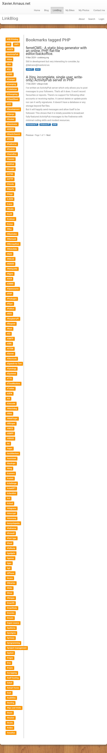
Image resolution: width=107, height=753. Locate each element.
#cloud (10, 503)
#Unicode (11, 403)
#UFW (9, 393)
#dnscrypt (11, 513)
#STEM (10, 349)
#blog (9, 468)
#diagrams (11, 508)
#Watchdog (12, 408)
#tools (10, 713)
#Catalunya (12, 89)
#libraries (11, 583)
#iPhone (10, 573)
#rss (9, 663)
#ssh (9, 693)
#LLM (9, 214)
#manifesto (12, 608)
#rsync (10, 668)
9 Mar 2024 (31, 57)
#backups (11, 463)
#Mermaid (11, 239)
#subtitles (11, 698)
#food (9, 543)
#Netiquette (12, 269)
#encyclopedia (13, 523)
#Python (10, 309)
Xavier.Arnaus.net (16, 3)
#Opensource (13, 289)
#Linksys (11, 219)
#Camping (11, 84)
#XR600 (10, 438)
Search (91, 19)
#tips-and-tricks (14, 708)
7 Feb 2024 (31, 84)
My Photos (84, 10)
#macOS (10, 603)
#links (9, 588)
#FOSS (10, 139)
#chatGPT (11, 488)
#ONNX (10, 284)
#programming (13, 643)
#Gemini (10, 159)
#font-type (11, 538)
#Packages (12, 299)
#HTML (10, 174)
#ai (8, 443)
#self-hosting (13, 678)
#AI (8, 44)
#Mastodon (12, 234)
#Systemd (11, 373)
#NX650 (10, 264)
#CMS (29, 69)
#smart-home (13, 688)
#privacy (10, 638)
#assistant (11, 458)
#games (10, 558)
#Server (10, 354)
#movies (10, 613)
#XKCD (10, 428)
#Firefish (11, 149)
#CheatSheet (12, 99)
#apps (9, 448)
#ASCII (10, 49)
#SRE (9, 344)
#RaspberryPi (13, 319)
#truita (10, 723)
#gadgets (11, 553)
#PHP (9, 294)
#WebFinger (12, 418)
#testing (10, 703)
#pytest (10, 653)
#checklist (11, 493)
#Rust (9, 329)
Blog (46, 10)
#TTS (9, 378)
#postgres (11, 633)
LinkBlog (57, 10)
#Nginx (10, 274)
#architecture (13, 453)
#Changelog (12, 94)
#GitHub (10, 164)
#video (10, 728)
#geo (9, 563)
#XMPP (10, 433)
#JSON (10, 199)
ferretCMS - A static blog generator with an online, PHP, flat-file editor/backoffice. (56, 51)
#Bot (9, 64)
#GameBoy (12, 154)
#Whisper (11, 423)
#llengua (10, 598)
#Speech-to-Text (14, 363)
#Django (10, 114)
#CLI (9, 69)
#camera (11, 473)
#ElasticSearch (13, 134)
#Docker (10, 119)
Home (37, 10)
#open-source (13, 623)
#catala (10, 478)
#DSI (9, 104)
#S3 (8, 334)
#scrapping (12, 673)
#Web (9, 413)
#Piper (10, 304)
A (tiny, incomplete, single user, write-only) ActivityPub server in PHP (54, 78)
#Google (10, 169)
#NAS (9, 254)
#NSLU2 (10, 259)
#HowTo (10, 189)
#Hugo (10, 194)
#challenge (12, 483)
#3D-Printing (12, 39)
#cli (8, 498)
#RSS (9, 314)
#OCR (9, 279)
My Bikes (70, 10)
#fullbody (11, 548)
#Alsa (9, 59)
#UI (8, 398)
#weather (11, 733)
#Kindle (10, 209)
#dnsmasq (11, 518)
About (82, 19)
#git (8, 568)
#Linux (10, 224)
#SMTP (10, 339)
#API (16, 44)
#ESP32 (10, 129)
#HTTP (10, 179)
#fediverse (11, 528)
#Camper (11, 79)
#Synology (11, 368)
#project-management (17, 648)
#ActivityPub (31, 124)
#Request (11, 324)
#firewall (11, 533)
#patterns (11, 628)
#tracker (10, 718)
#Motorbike (12, 249)
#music (10, 618)
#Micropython (13, 244)
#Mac (9, 229)
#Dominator (12, 124)
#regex (10, 658)
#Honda (10, 184)
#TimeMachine (13, 383)
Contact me (99, 10)
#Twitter (10, 388)
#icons (10, 578)
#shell (9, 683)
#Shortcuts (12, 359)
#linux (9, 593)
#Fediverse (44, 124)
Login (101, 19)
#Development (13, 109)
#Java (9, 204)
